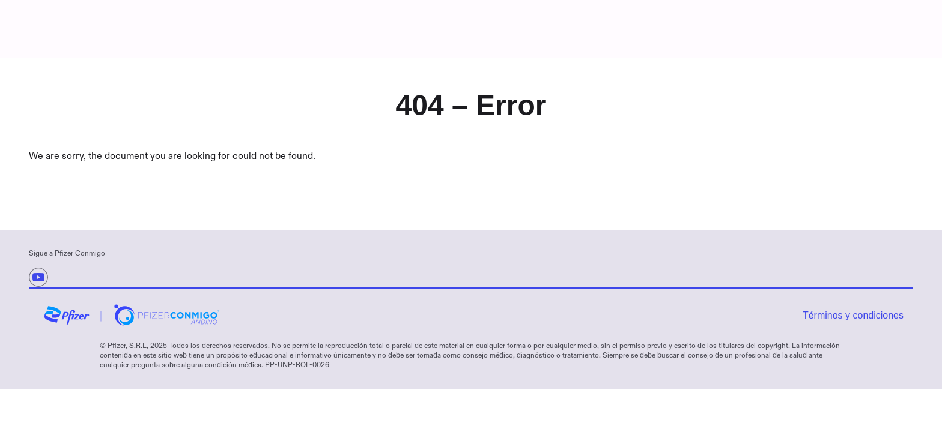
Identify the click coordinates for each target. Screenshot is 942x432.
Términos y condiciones (853, 315)
